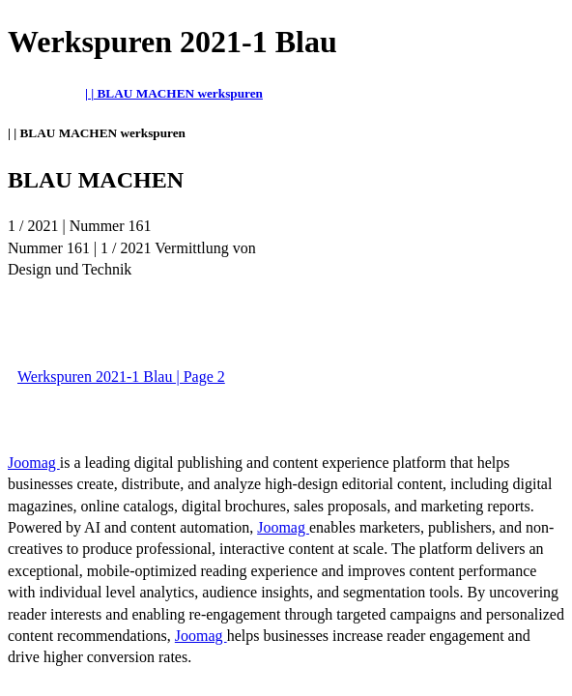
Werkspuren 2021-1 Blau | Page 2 (121, 376)
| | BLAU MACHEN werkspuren (174, 93)
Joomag (34, 462)
